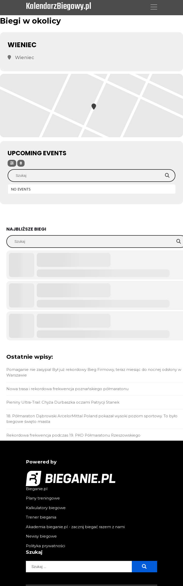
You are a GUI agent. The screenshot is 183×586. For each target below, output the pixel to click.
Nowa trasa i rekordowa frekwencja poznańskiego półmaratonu (67, 388)
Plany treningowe (43, 498)
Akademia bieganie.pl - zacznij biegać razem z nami (75, 526)
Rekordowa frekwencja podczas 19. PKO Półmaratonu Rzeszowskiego (73, 435)
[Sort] (21, 163)
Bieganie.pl (36, 488)
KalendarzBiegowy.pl (58, 7)
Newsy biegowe (41, 536)
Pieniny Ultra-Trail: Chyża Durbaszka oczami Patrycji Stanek (62, 402)
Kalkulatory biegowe (46, 507)
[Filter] (12, 163)
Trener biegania (41, 517)
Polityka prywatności (45, 545)
